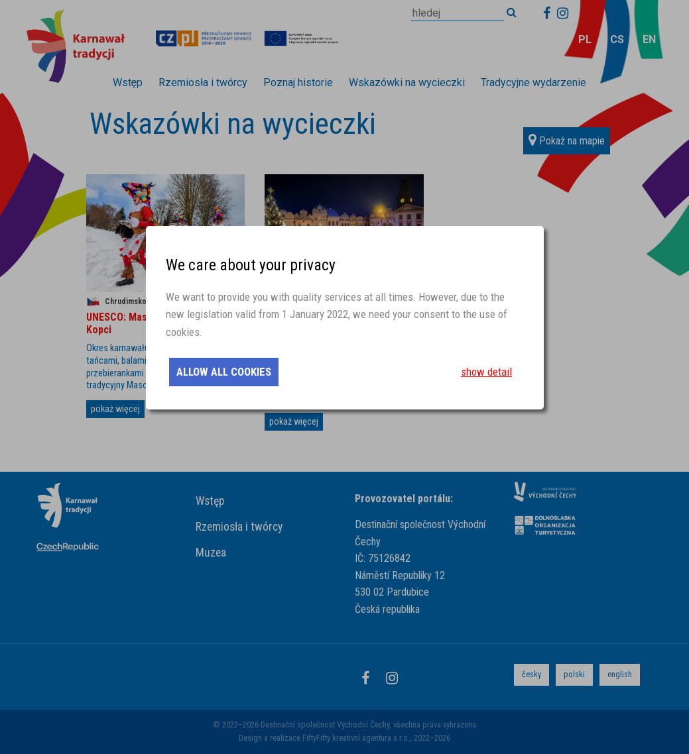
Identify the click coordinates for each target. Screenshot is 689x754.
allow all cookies (223, 371)
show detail (486, 371)
